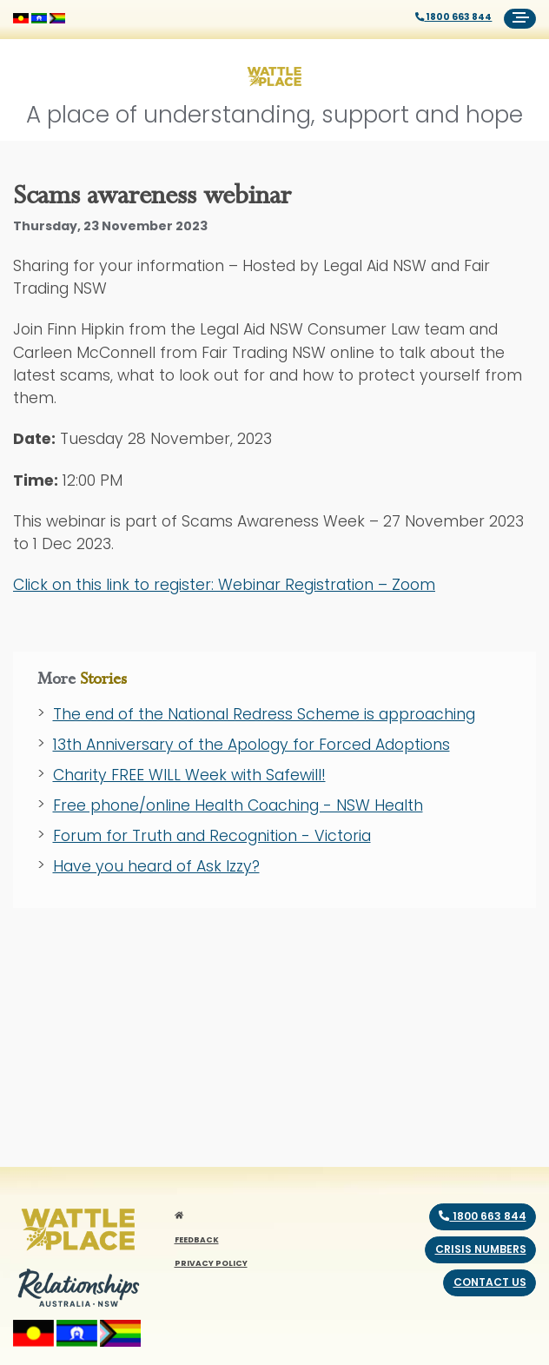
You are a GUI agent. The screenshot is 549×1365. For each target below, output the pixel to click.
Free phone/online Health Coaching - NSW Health (238, 805)
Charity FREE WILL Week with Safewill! (189, 775)
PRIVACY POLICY (211, 1263)
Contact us (489, 1282)
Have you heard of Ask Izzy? (156, 866)
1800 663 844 (454, 16)
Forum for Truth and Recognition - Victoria (212, 835)
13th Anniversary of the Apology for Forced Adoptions (251, 744)
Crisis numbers (480, 1249)
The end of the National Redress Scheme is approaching (264, 714)
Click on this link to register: (224, 584)
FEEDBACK (197, 1239)
